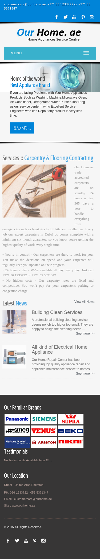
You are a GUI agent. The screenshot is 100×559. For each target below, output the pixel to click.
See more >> (84, 333)
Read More (22, 128)
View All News (84, 302)
